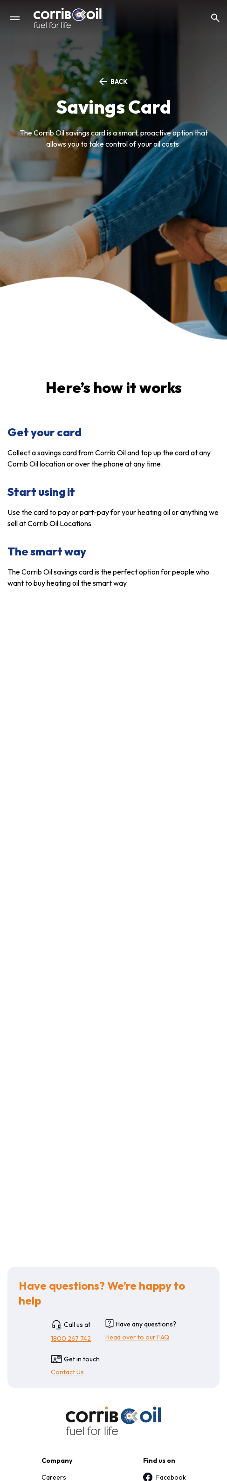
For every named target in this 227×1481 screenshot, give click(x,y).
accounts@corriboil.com (96, 925)
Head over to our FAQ (137, 1337)
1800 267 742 (71, 1338)
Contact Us (67, 1372)
